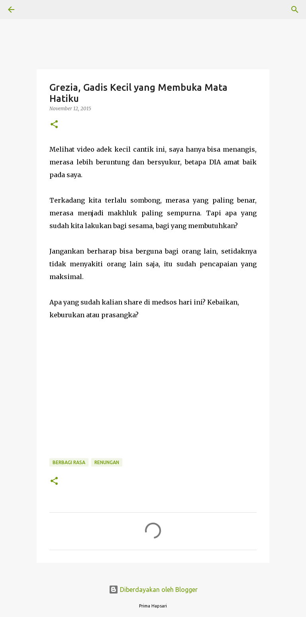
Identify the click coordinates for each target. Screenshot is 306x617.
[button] (54, 124)
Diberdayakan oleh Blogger (153, 589)
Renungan (106, 462)
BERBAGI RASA (69, 462)
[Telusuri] (33, 9)
